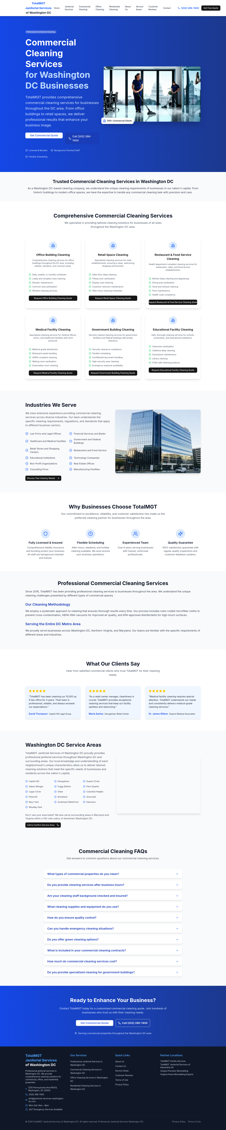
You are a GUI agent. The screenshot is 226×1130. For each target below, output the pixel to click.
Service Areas (139, 8)
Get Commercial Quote (44, 135)
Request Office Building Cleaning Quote (53, 298)
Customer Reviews (153, 8)
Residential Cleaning (114, 8)
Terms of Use (121, 1080)
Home (57, 8)
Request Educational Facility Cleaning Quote (173, 370)
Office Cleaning (100, 8)
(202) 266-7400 (188, 8)
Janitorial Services (69, 8)
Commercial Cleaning (84, 8)
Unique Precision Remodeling (174, 1071)
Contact (167, 8)
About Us (128, 8)
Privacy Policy (122, 1084)
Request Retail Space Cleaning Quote (113, 298)
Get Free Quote (211, 8)
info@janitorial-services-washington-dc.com (46, 1100)
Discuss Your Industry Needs (43, 478)
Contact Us (120, 1066)
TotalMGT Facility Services (173, 1061)
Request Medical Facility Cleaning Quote (53, 373)
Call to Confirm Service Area (43, 825)
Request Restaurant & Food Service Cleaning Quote (173, 302)
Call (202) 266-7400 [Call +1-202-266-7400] (80, 138)
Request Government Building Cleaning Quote (113, 373)
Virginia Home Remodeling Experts (176, 1074)
